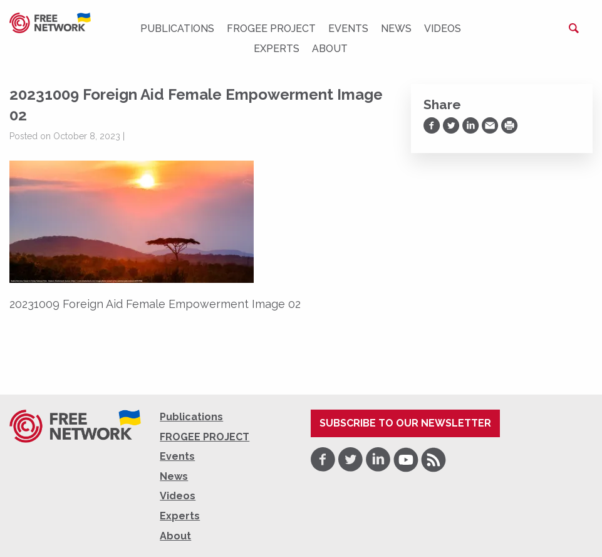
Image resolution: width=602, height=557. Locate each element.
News (396, 28)
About (330, 49)
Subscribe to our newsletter (405, 423)
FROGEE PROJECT (271, 28)
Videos (442, 28)
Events (348, 28)
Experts (276, 49)
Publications (177, 28)
